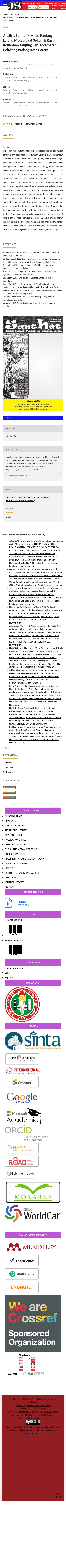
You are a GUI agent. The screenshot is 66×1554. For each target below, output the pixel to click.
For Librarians (8, 772)
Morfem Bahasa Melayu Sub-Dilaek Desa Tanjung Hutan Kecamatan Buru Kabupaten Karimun (34, 673)
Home (5, 14)
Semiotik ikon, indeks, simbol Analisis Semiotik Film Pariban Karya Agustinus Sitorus (34, 594)
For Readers (8, 762)
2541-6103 (17, 920)
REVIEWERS (10, 820)
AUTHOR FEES (12, 877)
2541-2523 (17, 940)
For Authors (8, 767)
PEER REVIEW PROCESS (16, 853)
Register (9, 977)
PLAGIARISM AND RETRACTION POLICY (24, 858)
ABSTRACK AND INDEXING (18, 863)
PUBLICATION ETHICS (15, 839)
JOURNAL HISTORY (14, 882)
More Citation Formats (17, 475)
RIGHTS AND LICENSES (16, 830)
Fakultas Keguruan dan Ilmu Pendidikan (33, 1405)
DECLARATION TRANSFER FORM (21, 849)
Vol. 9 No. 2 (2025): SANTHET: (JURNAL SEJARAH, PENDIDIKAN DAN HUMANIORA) (31, 19)
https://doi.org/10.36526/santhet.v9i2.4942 (27, 116)
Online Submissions (14, 967)
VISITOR (9, 868)
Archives (15, 14)
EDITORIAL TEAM (13, 816)
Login (7, 972)
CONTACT (9, 887)
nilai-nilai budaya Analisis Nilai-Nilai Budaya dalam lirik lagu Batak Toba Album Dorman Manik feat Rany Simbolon (35, 575)
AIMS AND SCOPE (13, 835)
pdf (8, 418)
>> (10, 748)
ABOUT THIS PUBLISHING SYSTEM (22, 872)
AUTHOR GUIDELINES (15, 844)
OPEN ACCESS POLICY (15, 825)
